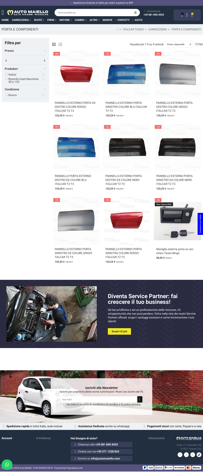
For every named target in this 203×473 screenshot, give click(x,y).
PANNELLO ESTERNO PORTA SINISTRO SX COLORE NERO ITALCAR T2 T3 (174, 180)
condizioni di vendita (105, 404)
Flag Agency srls (74, 469)
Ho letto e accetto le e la (104, 404)
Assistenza (153, 11)
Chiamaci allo (98, 444)
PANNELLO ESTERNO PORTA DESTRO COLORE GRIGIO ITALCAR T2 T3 (174, 106)
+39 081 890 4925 (154, 14)
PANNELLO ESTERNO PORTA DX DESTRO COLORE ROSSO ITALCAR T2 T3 (75, 106)
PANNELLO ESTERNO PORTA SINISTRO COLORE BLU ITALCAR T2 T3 (126, 106)
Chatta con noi (98, 451)
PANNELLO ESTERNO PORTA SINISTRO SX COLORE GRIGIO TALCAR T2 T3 (73, 253)
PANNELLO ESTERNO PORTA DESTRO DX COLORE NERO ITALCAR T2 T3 (123, 180)
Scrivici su (99, 458)
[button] (96, 20)
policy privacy (132, 404)
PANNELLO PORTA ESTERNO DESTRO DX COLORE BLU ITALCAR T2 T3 (73, 180)
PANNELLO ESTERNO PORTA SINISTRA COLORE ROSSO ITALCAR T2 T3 (123, 253)
